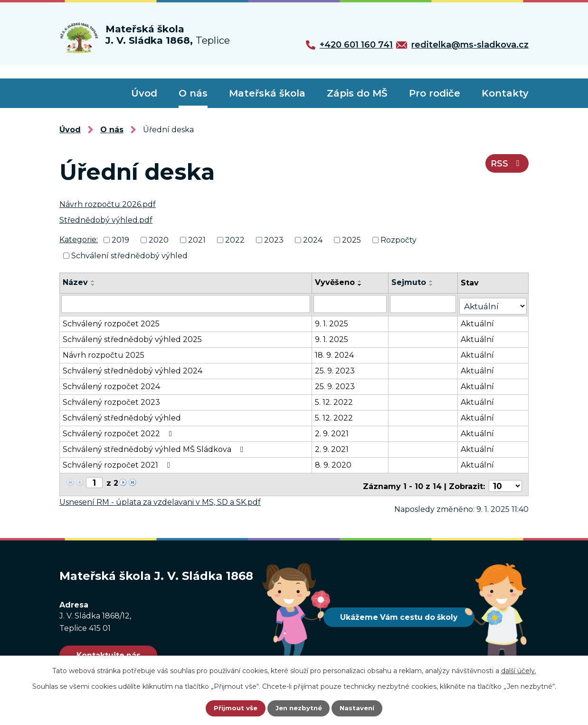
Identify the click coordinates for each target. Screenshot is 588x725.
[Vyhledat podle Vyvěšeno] (352, 303)
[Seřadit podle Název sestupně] (93, 285)
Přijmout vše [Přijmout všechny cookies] (234, 708)
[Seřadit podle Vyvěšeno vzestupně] (362, 281)
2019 (120, 240)
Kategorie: (78, 239)
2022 (235, 240)
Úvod (144, 93)
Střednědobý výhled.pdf (105, 220)
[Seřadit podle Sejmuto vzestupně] (433, 281)
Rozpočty (398, 240)
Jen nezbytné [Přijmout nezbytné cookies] (298, 708)
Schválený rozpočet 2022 (119, 430)
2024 (312, 240)
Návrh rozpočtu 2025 (103, 351)
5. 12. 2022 (336, 398)
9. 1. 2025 (333, 320)
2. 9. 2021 (334, 430)
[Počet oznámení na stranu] (507, 479)
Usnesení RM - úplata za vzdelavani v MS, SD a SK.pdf (160, 495)
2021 (197, 240)
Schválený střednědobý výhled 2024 (132, 367)
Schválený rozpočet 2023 (111, 398)
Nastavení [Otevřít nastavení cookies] (359, 708)
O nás (193, 93)
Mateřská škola (267, 93)
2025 (351, 240)
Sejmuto (411, 282)
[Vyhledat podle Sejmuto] (425, 303)
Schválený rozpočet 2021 (118, 461)
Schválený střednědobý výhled (122, 414)
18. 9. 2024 (336, 351)
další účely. (518, 670)
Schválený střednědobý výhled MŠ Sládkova (155, 446)
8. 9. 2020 (335, 461)
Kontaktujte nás (114, 648)
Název (75, 282)
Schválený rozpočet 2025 (111, 320)
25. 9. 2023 (337, 367)
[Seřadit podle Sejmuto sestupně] (433, 285)
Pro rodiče (434, 93)
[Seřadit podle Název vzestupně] (93, 281)
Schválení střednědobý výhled (129, 255)
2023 (274, 240)
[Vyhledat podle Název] (186, 303)
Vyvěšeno (337, 282)
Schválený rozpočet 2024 (111, 383)
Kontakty (505, 93)
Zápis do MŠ (357, 93)
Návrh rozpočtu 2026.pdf (107, 204)
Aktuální (480, 320)
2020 (159, 240)
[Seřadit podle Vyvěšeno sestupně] (362, 285)
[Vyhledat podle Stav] (494, 302)
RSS (505, 167)
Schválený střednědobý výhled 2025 (132, 336)
